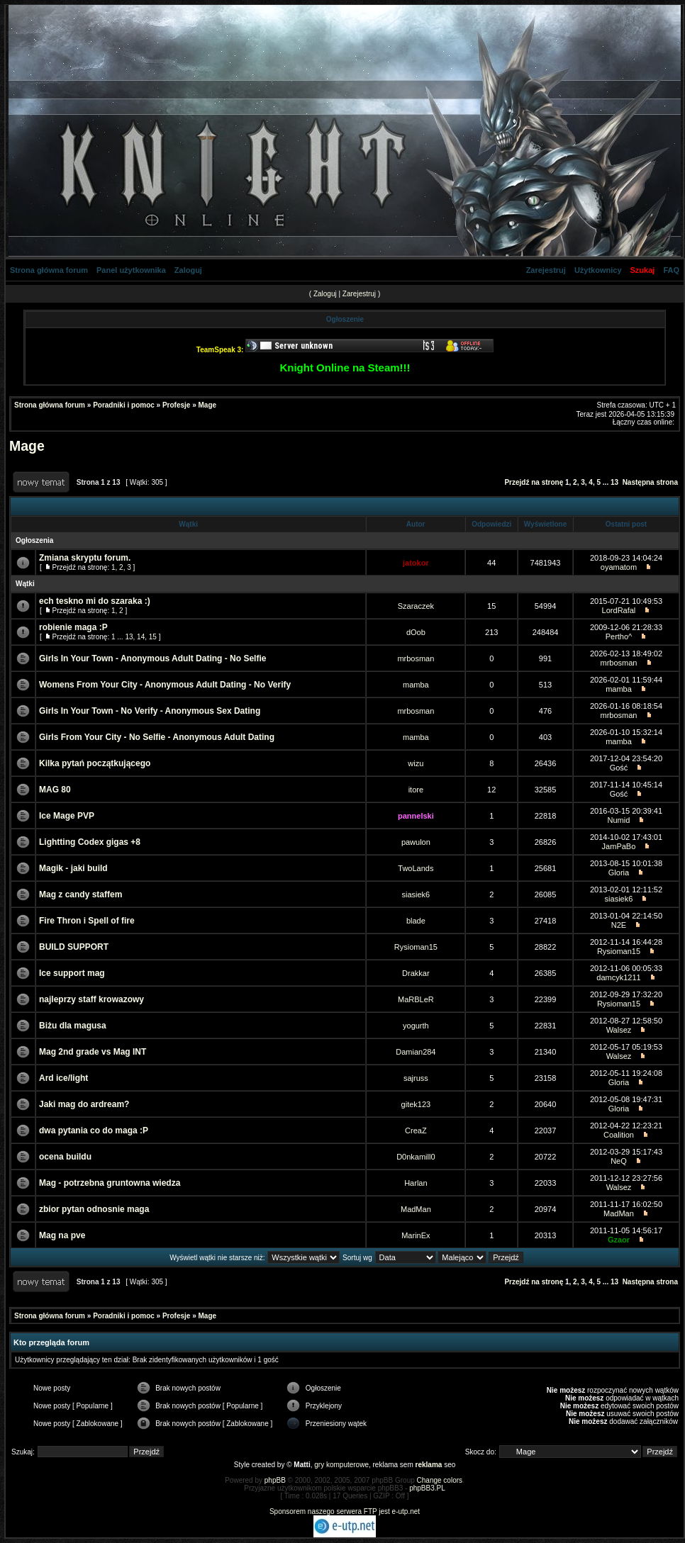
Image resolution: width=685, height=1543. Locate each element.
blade (415, 920)
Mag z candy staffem (80, 894)
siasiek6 (416, 894)
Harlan (415, 1183)
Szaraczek (416, 606)
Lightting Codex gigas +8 (89, 842)
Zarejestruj (546, 270)
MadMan (416, 1209)
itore (415, 789)
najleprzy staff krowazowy (91, 999)
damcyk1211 (618, 977)
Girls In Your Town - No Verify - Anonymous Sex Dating (149, 711)
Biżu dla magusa (72, 1026)
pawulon (415, 842)
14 (141, 637)
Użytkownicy (598, 270)
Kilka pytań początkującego (94, 763)
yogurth (416, 1025)
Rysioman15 (416, 947)
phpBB (275, 1480)
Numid (619, 820)
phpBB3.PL (427, 1488)
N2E (618, 925)
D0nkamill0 (415, 1156)
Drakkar (416, 973)
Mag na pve (62, 1235)
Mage (208, 405)
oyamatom (619, 567)
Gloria (618, 872)
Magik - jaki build (73, 868)
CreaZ (416, 1130)
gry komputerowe (341, 1465)
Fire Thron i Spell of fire (87, 921)
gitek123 (416, 1104)
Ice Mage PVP (66, 816)
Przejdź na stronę (533, 482)
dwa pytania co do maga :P (93, 1130)
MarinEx (415, 1235)
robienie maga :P (73, 627)
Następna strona (650, 482)
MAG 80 (55, 790)
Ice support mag (72, 973)
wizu (415, 763)
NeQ (619, 1161)
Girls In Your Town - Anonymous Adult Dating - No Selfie (152, 658)
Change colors (439, 1480)
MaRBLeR (416, 999)
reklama (429, 1465)
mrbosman (415, 658)
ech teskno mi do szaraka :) (94, 601)
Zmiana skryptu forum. (84, 558)
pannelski (416, 816)
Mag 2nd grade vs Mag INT (92, 1052)
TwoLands (415, 868)
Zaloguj (188, 270)
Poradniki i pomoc (124, 405)
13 (614, 482)
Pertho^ (619, 636)
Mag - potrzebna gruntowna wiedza (109, 1183)
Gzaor (619, 1239)
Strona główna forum (49, 270)
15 (153, 637)
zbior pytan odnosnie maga (94, 1209)
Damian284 (415, 1052)
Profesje (176, 405)
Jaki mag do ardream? (84, 1104)
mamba (416, 684)
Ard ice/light (63, 1078)
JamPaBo (619, 846)
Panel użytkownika (131, 270)
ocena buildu (65, 1157)
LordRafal (619, 610)
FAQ (671, 270)
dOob (415, 632)
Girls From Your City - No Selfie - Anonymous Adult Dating (156, 737)
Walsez (619, 1030)
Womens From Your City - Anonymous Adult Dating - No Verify (165, 685)
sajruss (415, 1078)
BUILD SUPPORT (73, 947)
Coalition (618, 1134)
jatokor (416, 563)
